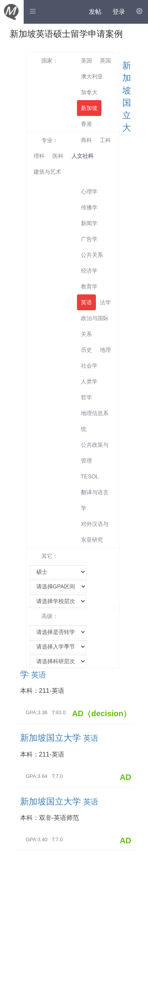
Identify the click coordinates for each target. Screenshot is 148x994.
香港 (86, 124)
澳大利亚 (92, 76)
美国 (86, 60)
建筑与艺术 (47, 172)
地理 (105, 350)
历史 (86, 350)
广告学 (89, 239)
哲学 (86, 397)
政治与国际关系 (95, 326)
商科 (86, 140)
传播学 (89, 207)
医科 (58, 156)
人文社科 (82, 156)
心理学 (89, 191)
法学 (105, 302)
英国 (105, 60)
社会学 (89, 365)
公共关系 (92, 255)
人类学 (89, 381)
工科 (105, 140)
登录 (118, 11)
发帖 (95, 11)
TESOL (90, 476)
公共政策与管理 (95, 453)
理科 (39, 156)
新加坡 (89, 108)
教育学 (89, 286)
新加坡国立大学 (59, 738)
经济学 (89, 270)
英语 (86, 302)
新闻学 (89, 223)
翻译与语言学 (95, 500)
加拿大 (89, 92)
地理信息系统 (95, 421)
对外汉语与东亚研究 (95, 532)
